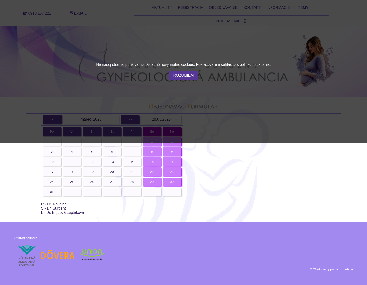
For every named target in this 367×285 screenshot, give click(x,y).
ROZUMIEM (183, 75)
